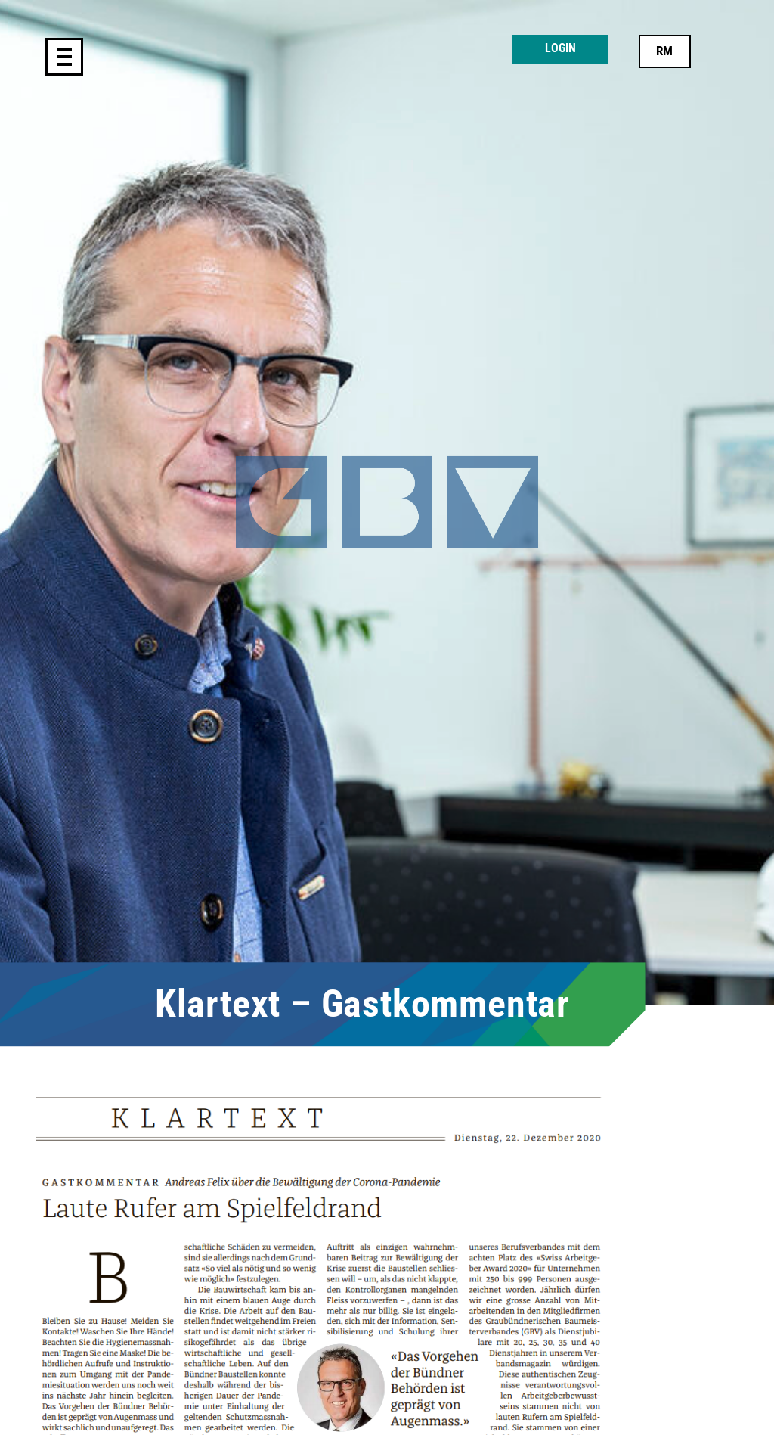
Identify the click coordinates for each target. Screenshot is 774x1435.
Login (560, 48)
